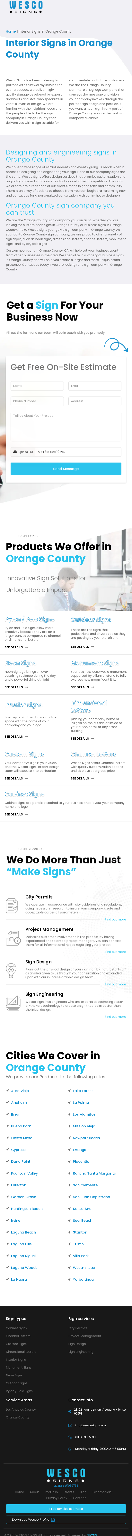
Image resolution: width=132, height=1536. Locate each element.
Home (11, 31)
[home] (27, 7)
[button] (5, 7)
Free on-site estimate (66, 1509)
